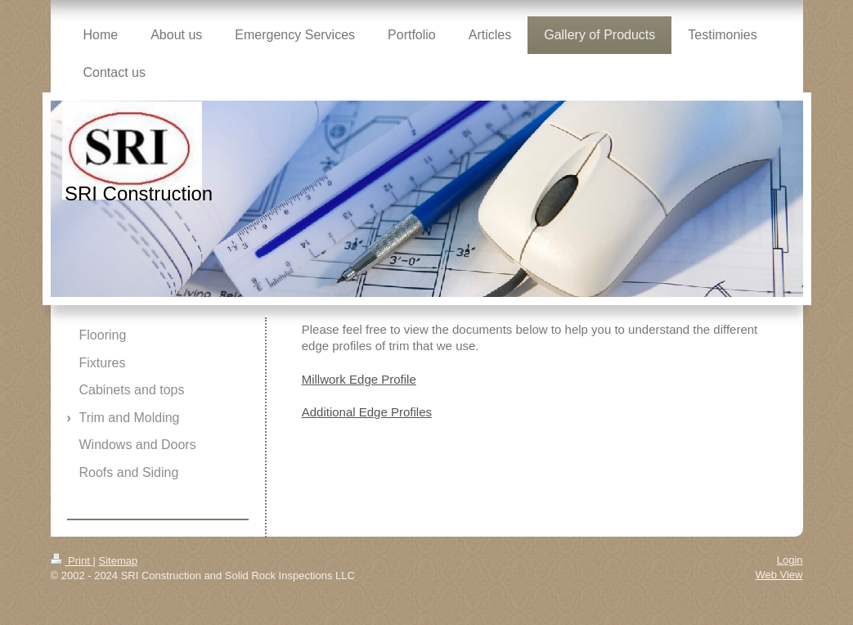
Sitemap (117, 561)
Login (790, 560)
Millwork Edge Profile (359, 379)
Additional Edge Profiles (367, 412)
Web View (778, 575)
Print (72, 561)
